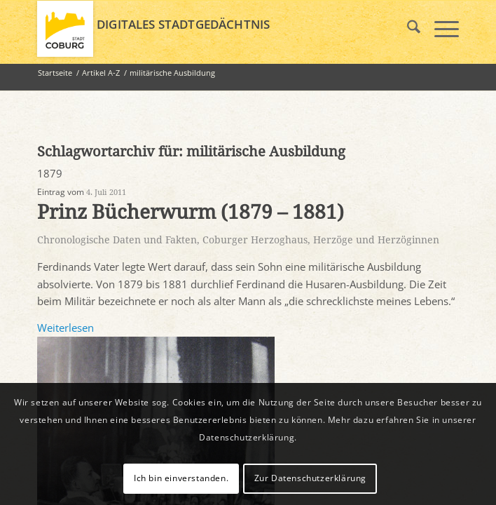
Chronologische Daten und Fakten (117, 239)
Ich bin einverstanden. (181, 478)
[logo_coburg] (205, 29)
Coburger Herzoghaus (255, 239)
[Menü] (439, 29)
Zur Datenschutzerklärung (310, 478)
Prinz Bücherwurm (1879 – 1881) (190, 212)
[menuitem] (406, 29)
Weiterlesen (65, 328)
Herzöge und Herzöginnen (376, 239)
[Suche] (406, 29)
